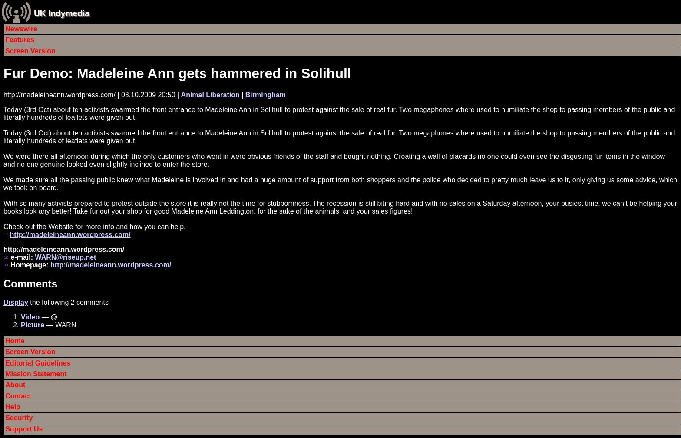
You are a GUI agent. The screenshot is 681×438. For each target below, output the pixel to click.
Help (12, 407)
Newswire (21, 29)
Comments (30, 284)
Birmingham (265, 95)
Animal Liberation (210, 95)
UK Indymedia (61, 13)
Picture (32, 325)
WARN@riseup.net (65, 257)
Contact (18, 396)
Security (19, 418)
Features (19, 39)
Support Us (24, 429)
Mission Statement (35, 374)
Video (30, 317)
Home (14, 341)
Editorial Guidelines (37, 363)
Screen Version (30, 51)
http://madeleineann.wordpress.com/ (70, 234)
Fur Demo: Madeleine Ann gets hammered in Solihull (177, 73)
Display (15, 302)
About (15, 385)
